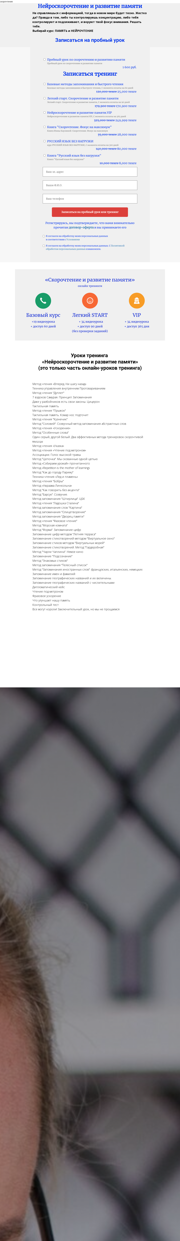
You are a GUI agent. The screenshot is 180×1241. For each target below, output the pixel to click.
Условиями (73, 239)
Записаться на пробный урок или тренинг (89, 212)
